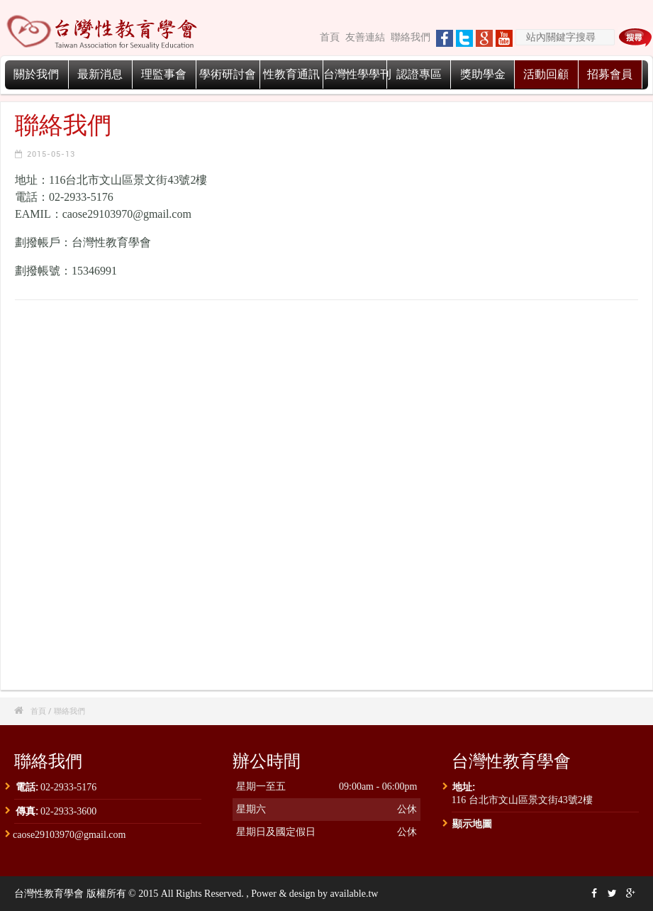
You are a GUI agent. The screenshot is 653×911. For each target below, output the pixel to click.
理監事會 (163, 74)
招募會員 (609, 74)
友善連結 (365, 37)
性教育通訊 (291, 74)
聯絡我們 (410, 37)
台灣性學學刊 (357, 74)
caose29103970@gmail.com (69, 834)
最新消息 (100, 74)
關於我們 (36, 74)
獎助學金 (483, 74)
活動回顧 (546, 74)
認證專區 (419, 74)
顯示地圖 (472, 823)
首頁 (330, 37)
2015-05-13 (51, 153)
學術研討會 (227, 74)
